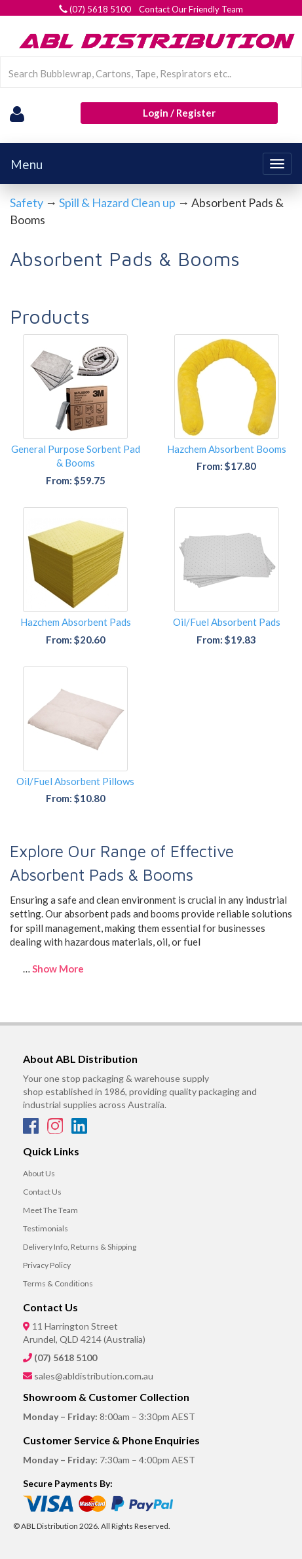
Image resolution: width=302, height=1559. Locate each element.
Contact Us (42, 1192)
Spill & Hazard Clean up (117, 202)
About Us (39, 1173)
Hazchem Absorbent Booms (226, 449)
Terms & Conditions (58, 1283)
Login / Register (179, 113)
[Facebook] (32, 1130)
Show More (58, 968)
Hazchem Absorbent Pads (75, 622)
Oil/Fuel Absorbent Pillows (75, 781)
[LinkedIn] (79, 1130)
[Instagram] (56, 1130)
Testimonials (45, 1228)
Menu (26, 164)
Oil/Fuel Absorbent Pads (226, 622)
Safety (26, 202)
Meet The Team (50, 1210)
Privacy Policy (47, 1265)
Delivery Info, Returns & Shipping (79, 1247)
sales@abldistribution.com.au (93, 1375)
